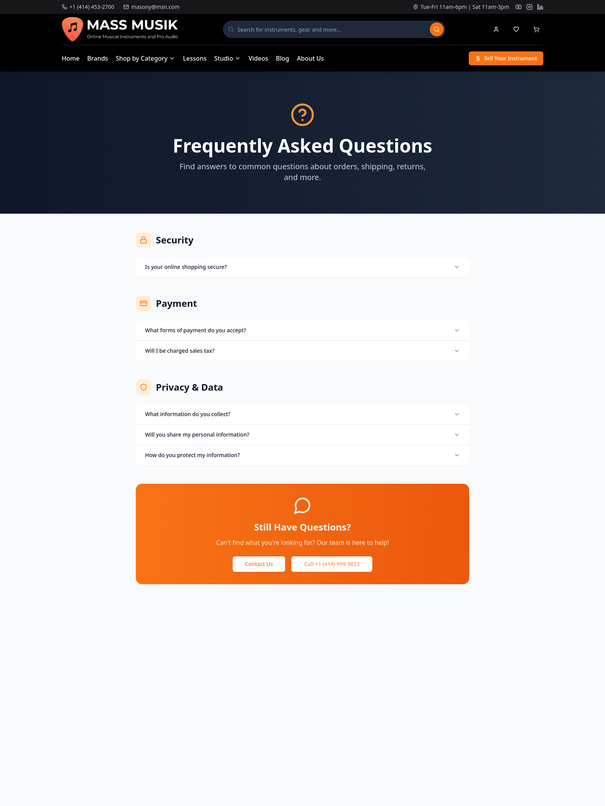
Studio (227, 58)
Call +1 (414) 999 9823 (332, 564)
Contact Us (259, 564)
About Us (310, 58)
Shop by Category (145, 58)
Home (70, 58)
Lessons (194, 58)
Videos (258, 58)
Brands (97, 58)
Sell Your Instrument (506, 58)
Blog (282, 58)
